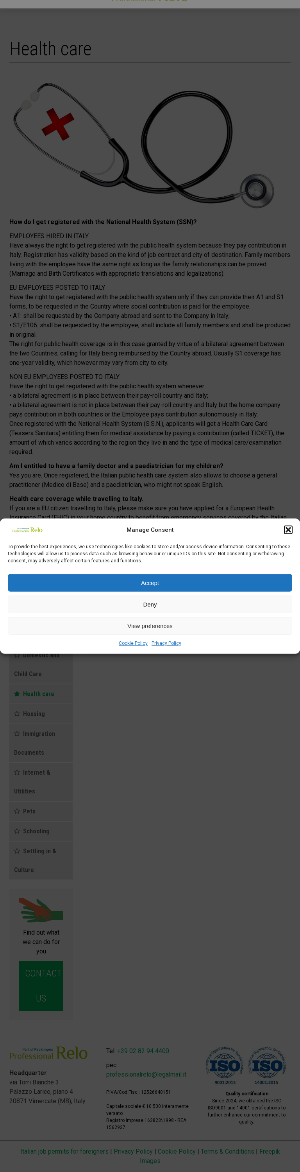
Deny (150, 604)
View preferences (150, 625)
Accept (150, 582)
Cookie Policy (133, 643)
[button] (288, 530)
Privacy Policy (166, 643)
